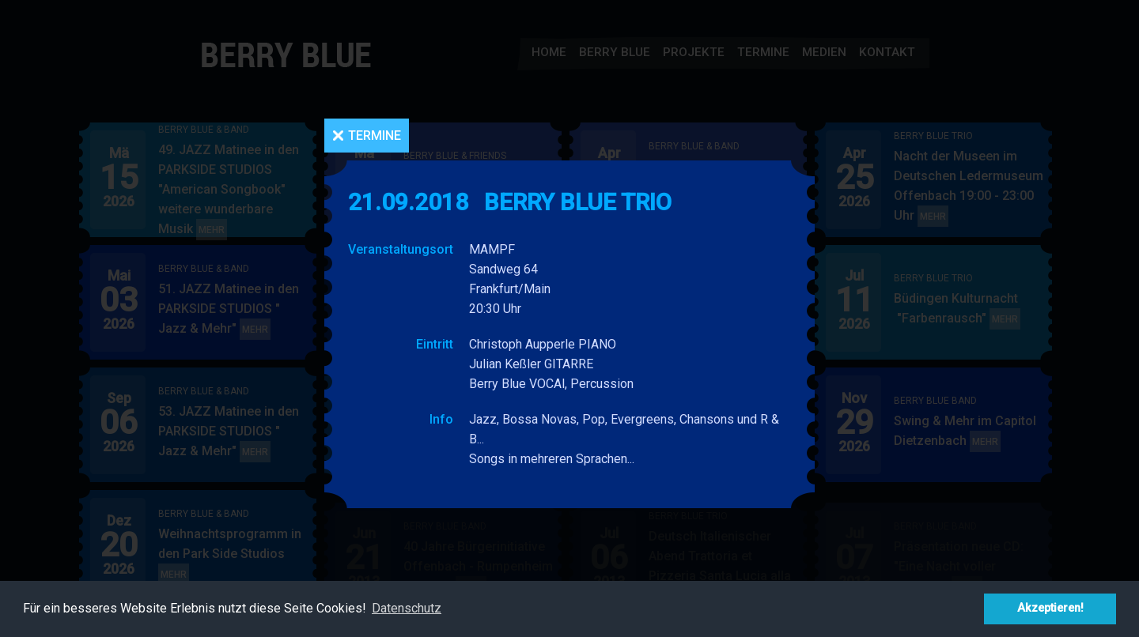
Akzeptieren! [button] (1050, 608)
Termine (374, 135)
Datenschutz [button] (406, 608)
